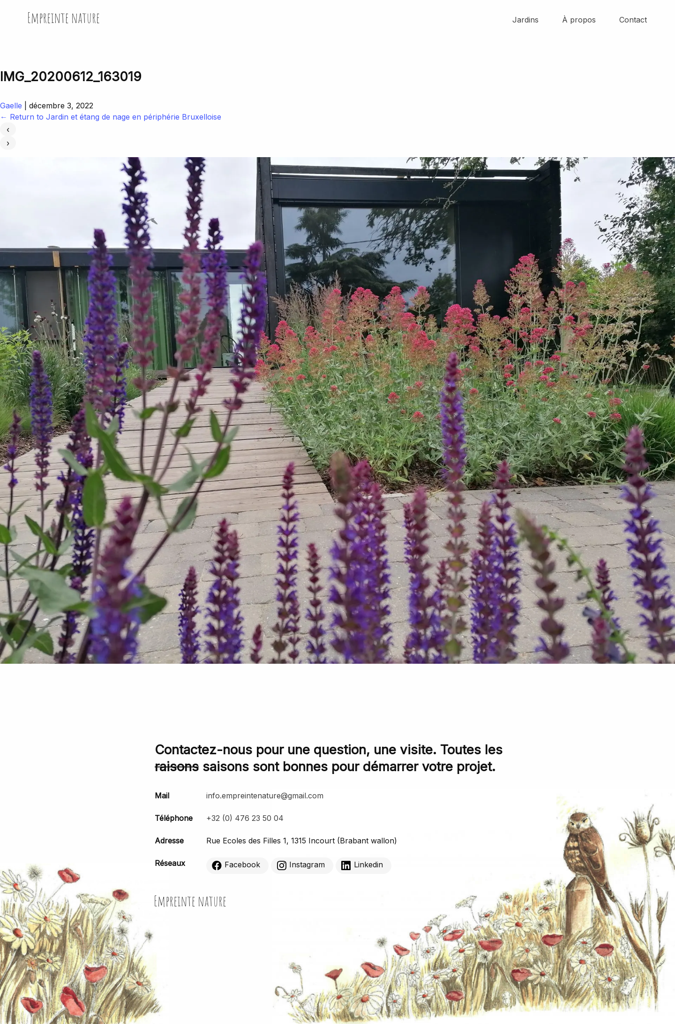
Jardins (525, 19)
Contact (633, 19)
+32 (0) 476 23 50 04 (245, 818)
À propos (579, 19)
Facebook (236, 865)
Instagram (301, 865)
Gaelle (11, 105)
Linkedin (362, 865)
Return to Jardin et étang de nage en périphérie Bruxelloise (110, 116)
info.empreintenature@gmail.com (264, 795)
